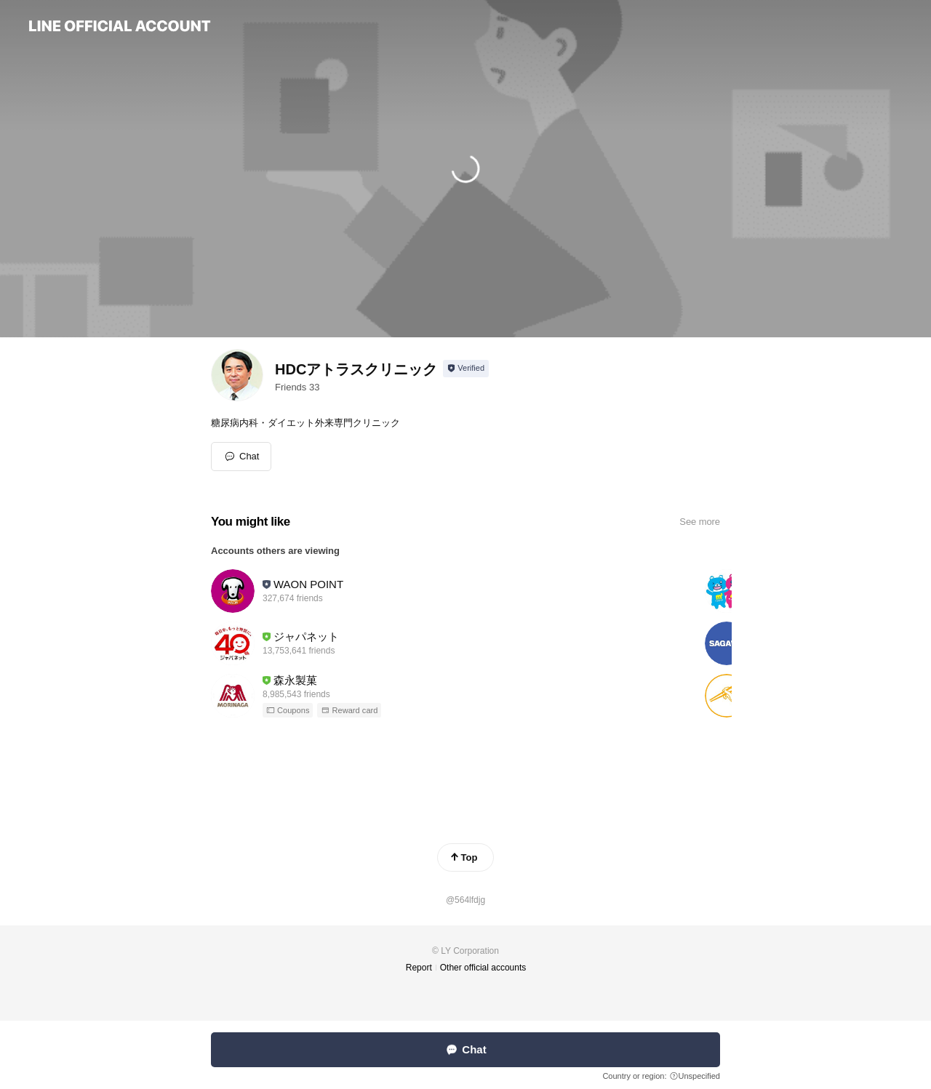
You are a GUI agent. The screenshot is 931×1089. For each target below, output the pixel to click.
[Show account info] (466, 368)
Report (419, 968)
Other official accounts (483, 968)
